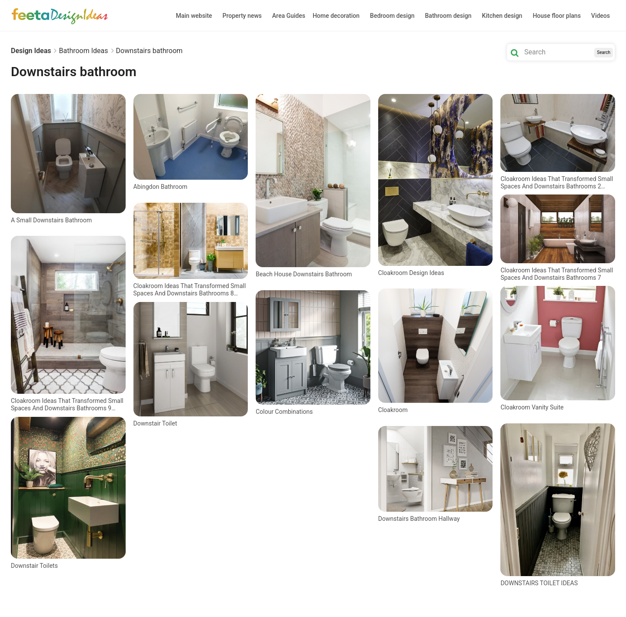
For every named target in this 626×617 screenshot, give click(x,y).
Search (603, 52)
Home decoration (336, 15)
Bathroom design (448, 15)
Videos (600, 15)
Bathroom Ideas (83, 51)
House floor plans (556, 15)
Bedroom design (392, 15)
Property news (242, 15)
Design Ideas (31, 51)
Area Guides (288, 15)
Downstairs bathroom (149, 51)
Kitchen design (502, 15)
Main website (194, 15)
